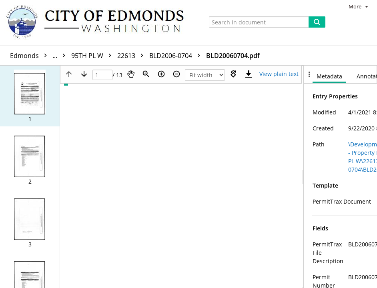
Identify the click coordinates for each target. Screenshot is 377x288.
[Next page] (84, 74)
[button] (30, 96)
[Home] (99, 23)
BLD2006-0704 (176, 55)
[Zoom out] (176, 74)
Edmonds (39, 55)
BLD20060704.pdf (233, 55)
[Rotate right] (233, 74)
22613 (132, 55)
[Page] (102, 75)
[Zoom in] (161, 74)
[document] (340, 177)
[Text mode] (279, 74)
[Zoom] (146, 74)
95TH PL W (93, 55)
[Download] (248, 74)
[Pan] (131, 74)
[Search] (317, 22)
